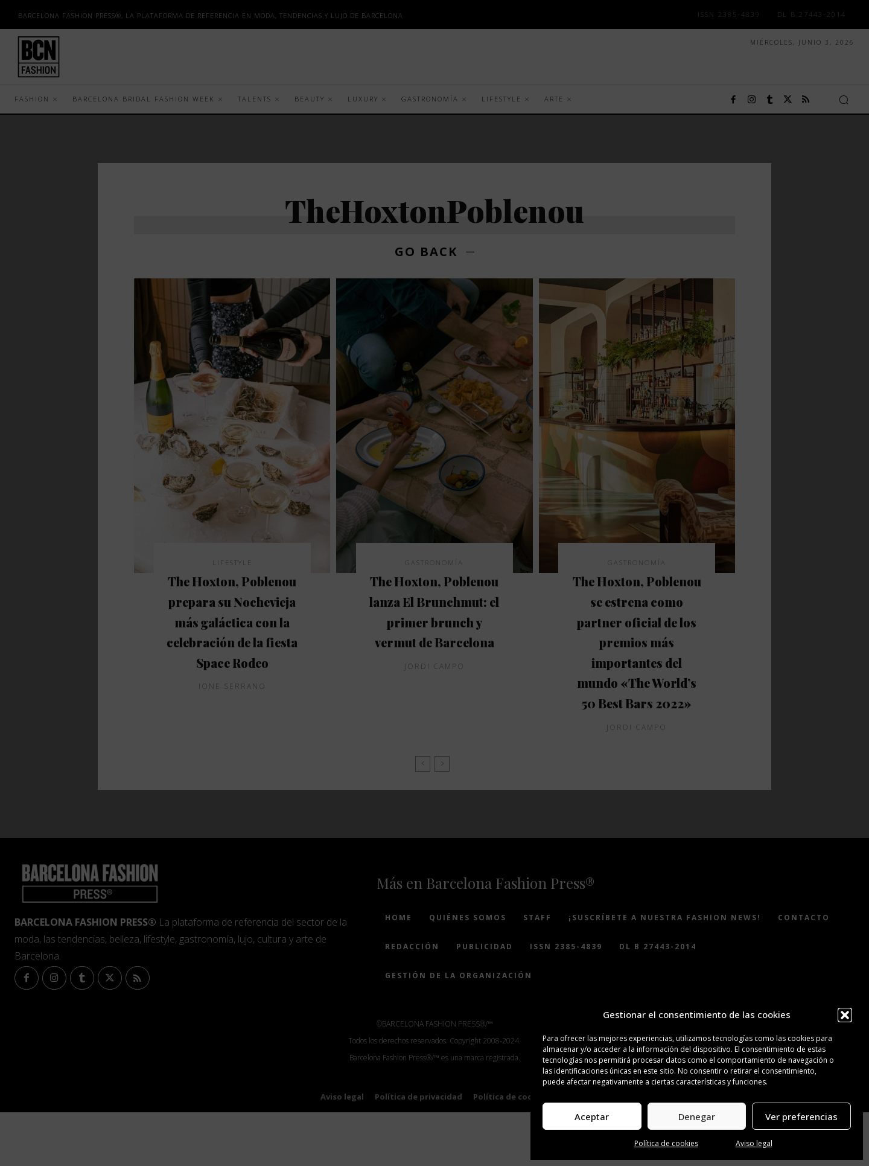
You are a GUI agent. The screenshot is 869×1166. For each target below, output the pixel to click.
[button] (845, 1015)
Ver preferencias (801, 1116)
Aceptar (592, 1116)
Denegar (696, 1116)
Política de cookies (666, 1143)
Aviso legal (754, 1143)
